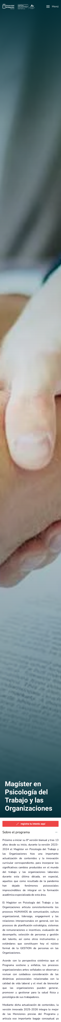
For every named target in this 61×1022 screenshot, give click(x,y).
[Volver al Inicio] (18, 6)
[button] (52, 6)
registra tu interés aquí (30, 824)
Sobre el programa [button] (16, 832)
